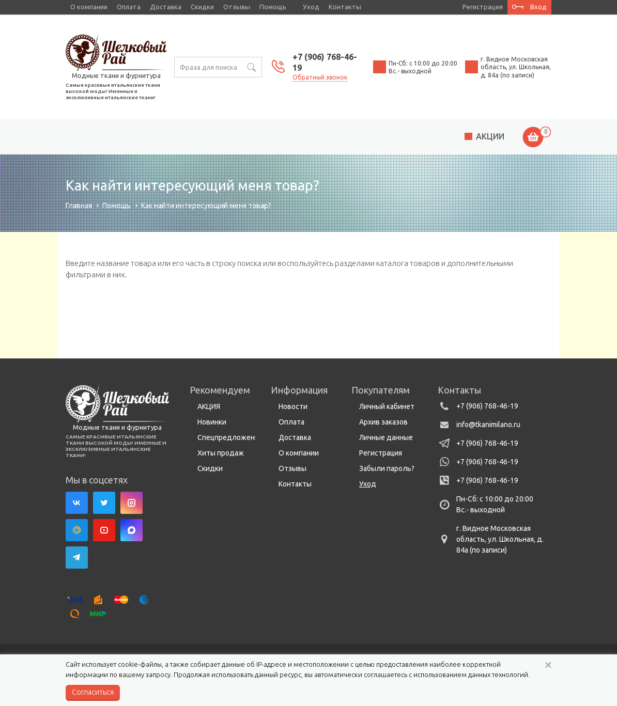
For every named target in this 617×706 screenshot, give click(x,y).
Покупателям (380, 390)
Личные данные (386, 437)
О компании (88, 6)
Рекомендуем (220, 390)
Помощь (272, 6)
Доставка (165, 6)
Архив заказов (383, 422)
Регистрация (380, 453)
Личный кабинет (386, 406)
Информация (299, 390)
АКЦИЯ (208, 406)
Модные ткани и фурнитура (116, 75)
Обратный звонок (319, 77)
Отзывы (236, 6)
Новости (293, 406)
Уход (311, 6)
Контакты (345, 6)
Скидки (202, 6)
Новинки (211, 422)
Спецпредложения (230, 437)
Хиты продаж (220, 453)
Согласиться (93, 692)
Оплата (129, 6)
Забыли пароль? (386, 468)
